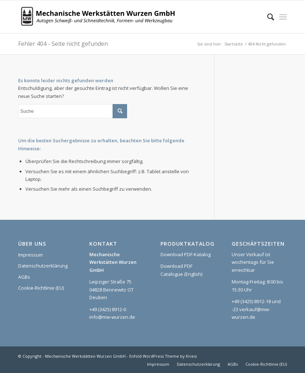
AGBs (24, 277)
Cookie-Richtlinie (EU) (41, 288)
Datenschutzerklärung (43, 265)
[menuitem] (267, 16)
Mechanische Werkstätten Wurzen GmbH (85, 356)
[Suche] (267, 16)
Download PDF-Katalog (185, 254)
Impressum (30, 254)
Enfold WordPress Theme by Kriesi (163, 356)
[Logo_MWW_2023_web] (100, 16)
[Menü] (283, 17)
